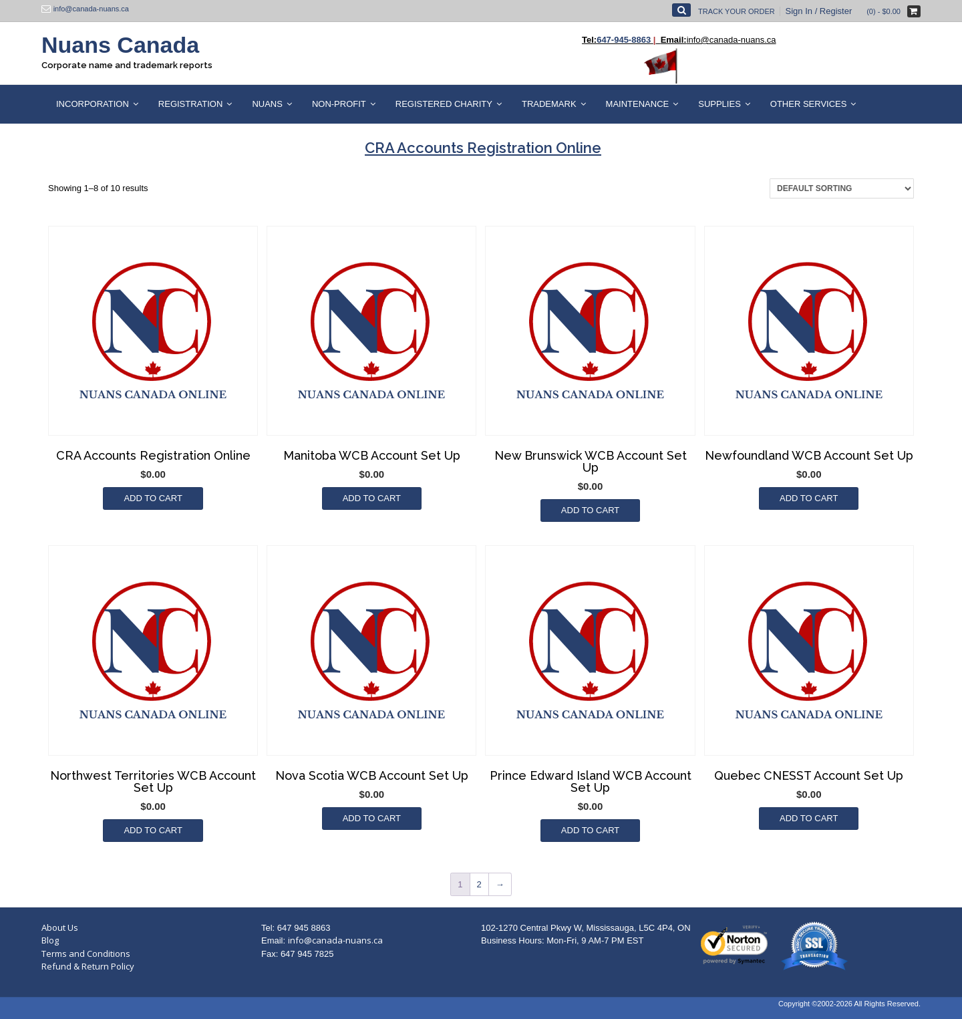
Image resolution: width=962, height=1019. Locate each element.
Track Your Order (736, 11)
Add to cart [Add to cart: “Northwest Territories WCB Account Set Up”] (153, 830)
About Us (59, 927)
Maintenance (637, 104)
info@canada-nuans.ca (335, 940)
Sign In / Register (819, 11)
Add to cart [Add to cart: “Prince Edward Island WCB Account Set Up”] (590, 830)
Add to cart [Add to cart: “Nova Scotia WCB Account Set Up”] (372, 818)
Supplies (719, 104)
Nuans (267, 104)
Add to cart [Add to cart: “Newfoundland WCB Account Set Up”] (809, 498)
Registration (190, 104)
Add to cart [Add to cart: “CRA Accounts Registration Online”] (153, 498)
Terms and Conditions (85, 954)
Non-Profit (339, 104)
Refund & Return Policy (87, 966)
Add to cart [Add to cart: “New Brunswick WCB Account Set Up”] (590, 510)
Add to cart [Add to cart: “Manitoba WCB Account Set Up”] (372, 498)
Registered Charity (443, 104)
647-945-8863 (624, 40)
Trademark (549, 104)
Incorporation (92, 104)
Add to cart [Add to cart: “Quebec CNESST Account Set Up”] (809, 818)
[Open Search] (681, 10)
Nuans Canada (120, 44)
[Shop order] (842, 188)
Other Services (808, 104)
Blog (50, 940)
